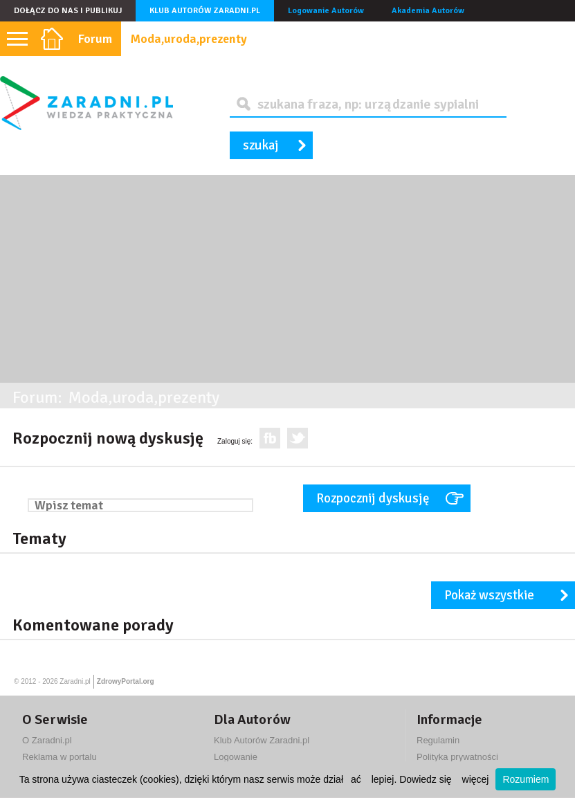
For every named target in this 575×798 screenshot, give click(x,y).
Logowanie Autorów (326, 11)
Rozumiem (525, 779)
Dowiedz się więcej (444, 779)
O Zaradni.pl (47, 740)
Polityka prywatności (457, 757)
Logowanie (235, 757)
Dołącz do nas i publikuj (68, 11)
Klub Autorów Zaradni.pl (204, 11)
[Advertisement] (287, 279)
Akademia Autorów (428, 11)
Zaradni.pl (75, 681)
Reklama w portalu (59, 757)
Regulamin (438, 740)
